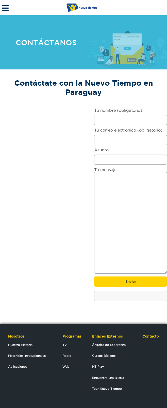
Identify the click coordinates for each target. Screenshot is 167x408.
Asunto (130, 154)
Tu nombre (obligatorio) (130, 115)
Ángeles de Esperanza (109, 344)
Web (65, 366)
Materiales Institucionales (27, 355)
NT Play (98, 366)
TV (64, 344)
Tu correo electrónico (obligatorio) (130, 135)
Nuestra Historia (20, 344)
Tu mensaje (130, 220)
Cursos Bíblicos (103, 355)
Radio (66, 355)
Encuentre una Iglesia (108, 377)
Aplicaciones (17, 366)
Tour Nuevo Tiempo (107, 388)
